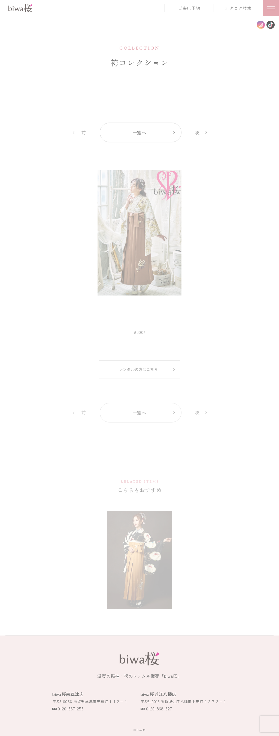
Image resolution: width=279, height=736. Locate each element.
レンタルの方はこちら (138, 372)
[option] (139, 236)
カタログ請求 (238, 8)
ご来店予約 (189, 8)
